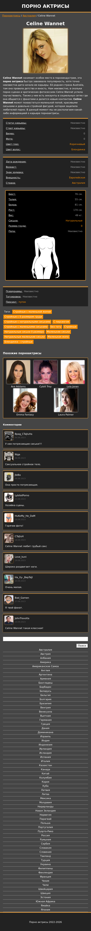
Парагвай (45, 819)
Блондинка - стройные (18, 341)
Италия (45, 761)
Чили (45, 885)
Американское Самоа (45, 666)
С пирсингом (61, 321)
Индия (45, 740)
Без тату (56, 326)
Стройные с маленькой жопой (32, 311)
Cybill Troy (45, 386)
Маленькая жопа (58, 336)
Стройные (70, 326)
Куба (46, 786)
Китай (45, 773)
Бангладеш (45, 682)
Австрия (45, 654)
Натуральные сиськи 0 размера (24, 331)
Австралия (29, 15)
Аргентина (45, 674)
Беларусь (45, 691)
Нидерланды (45, 806)
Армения (45, 678)
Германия (45, 720)
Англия (45, 670)
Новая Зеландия (45, 810)
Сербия (45, 843)
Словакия (45, 847)
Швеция (45, 893)
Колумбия (45, 777)
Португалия (45, 827)
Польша (45, 823)
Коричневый (77, 144)
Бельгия (45, 695)
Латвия (45, 790)
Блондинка (78, 149)
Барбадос (45, 687)
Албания (45, 658)
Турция (45, 860)
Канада (45, 769)
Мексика (45, 798)
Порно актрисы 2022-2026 (45, 922)
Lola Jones (73, 386)
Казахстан (45, 765)
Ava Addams (18, 386)
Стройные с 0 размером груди (23, 316)
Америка (45, 662)
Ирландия (45, 748)
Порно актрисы (45, 6)
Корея (45, 781)
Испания (45, 757)
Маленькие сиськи (58, 331)
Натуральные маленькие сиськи (24, 336)
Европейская (77, 177)
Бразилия (45, 703)
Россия (45, 835)
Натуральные (74, 220)
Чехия (45, 880)
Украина (45, 864)
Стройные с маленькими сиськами (26, 326)
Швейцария (45, 889)
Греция (45, 724)
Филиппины (45, 868)
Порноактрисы (11, 15)
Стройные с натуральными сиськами (27, 321)
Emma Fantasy (25, 414)
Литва (45, 794)
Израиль (45, 736)
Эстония (45, 897)
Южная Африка (45, 901)
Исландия (45, 753)
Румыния (45, 839)
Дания (45, 728)
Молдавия (45, 802)
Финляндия (45, 872)
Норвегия (45, 814)
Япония (45, 909)
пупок (22, 302)
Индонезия (45, 744)
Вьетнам (45, 715)
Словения (46, 852)
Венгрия (45, 707)
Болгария (45, 699)
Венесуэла (45, 711)
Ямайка (45, 905)
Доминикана (45, 732)
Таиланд (45, 856)
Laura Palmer (66, 414)
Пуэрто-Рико (45, 831)
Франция (45, 876)
